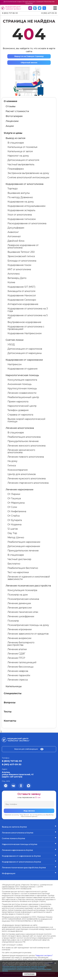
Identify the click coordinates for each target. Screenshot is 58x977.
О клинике (10, 101)
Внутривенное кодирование (24, 322)
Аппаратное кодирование (23, 304)
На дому (12, 461)
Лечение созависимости (22, 393)
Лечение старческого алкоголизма (28, 483)
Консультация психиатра (22, 590)
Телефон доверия (18, 410)
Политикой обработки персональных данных (16, 966)
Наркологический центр (22, 406)
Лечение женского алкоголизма (27, 445)
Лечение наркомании (19, 489)
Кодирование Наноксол (22, 295)
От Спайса (14, 516)
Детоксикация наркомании (24, 546)
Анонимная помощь (20, 384)
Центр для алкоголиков (22, 474)
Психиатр (13, 620)
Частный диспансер (19, 559)
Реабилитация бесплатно (23, 568)
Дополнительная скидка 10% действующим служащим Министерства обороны (29, 2)
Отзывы (10, 106)
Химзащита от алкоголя (21, 291)
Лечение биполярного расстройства (21, 643)
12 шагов (13, 529)
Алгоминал (14, 236)
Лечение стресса (18, 680)
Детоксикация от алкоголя (23, 160)
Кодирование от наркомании (24, 359)
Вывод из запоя (15, 138)
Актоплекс (14, 274)
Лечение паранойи (19, 675)
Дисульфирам (16, 228)
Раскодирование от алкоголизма (27, 223)
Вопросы (9, 702)
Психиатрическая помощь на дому (28, 625)
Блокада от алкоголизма (22, 260)
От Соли (12, 507)
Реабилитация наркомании (24, 542)
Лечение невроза (18, 671)
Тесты (8, 711)
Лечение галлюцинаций (22, 662)
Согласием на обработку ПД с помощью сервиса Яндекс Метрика (26, 969)
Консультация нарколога (22, 380)
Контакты (10, 720)
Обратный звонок (29, 63)
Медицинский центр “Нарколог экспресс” (11, 8)
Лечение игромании (20, 629)
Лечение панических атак (23, 612)
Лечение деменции (19, 603)
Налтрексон (15, 364)
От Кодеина (14, 524)
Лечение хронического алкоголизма (21, 451)
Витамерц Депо (17, 278)
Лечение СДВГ (16, 653)
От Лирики (14, 494)
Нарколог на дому (18, 156)
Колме (11, 282)
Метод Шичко (16, 537)
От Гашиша (14, 498)
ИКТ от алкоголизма (19, 269)
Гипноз (12, 465)
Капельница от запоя (20, 151)
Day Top (12, 533)
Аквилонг (13, 232)
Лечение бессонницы (20, 666)
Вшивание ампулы (19, 193)
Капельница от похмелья (22, 147)
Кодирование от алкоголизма (24, 184)
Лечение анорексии (19, 638)
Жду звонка (29, 811)
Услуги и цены (13, 133)
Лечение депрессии (20, 607)
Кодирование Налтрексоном (25, 333)
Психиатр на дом (18, 594)
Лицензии (12, 121)
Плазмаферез (16, 168)
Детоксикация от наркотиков (25, 349)
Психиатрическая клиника (23, 599)
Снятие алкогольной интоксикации (28, 177)
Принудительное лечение (23, 441)
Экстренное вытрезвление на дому (28, 173)
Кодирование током (19, 265)
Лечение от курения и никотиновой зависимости (29, 578)
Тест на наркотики (18, 572)
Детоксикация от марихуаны (25, 353)
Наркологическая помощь (22, 375)
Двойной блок (16, 241)
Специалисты (12, 693)
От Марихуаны (16, 502)
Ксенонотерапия (18, 470)
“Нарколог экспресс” (44, 956)
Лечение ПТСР (16, 658)
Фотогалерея (14, 116)
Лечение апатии (17, 649)
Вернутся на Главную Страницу (29, 56)
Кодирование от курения (22, 368)
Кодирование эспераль (21, 210)
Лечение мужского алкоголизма (27, 478)
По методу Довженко (20, 197)
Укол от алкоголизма (20, 214)
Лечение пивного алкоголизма (26, 457)
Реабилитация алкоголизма (24, 437)
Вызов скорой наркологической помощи (26, 420)
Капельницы (14, 686)
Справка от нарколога (20, 414)
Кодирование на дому (21, 201)
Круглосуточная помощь (22, 388)
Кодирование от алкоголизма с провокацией (26, 328)
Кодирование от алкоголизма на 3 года (28, 310)
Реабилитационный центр (23, 397)
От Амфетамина (17, 511)
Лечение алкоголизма (20, 428)
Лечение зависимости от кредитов (28, 634)
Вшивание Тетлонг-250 (21, 252)
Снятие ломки (14, 340)
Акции (10, 126)
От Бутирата (15, 520)
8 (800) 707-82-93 (10, 13)
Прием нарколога (18, 401)
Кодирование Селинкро (22, 300)
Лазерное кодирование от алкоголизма (23, 246)
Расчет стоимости (17, 111)
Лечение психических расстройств (28, 585)
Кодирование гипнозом (22, 219)
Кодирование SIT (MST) (21, 287)
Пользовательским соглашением (27, 968)
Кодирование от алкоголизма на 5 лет (28, 316)
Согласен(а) (29, 974)
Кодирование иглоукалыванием (26, 206)
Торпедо (13, 188)
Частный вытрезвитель (21, 164)
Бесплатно (14, 563)
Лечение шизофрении (21, 616)
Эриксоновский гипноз (21, 256)
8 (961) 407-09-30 (49, 13)
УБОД (11, 344)
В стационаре (16, 142)
